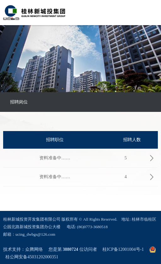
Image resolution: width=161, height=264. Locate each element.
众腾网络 (34, 249)
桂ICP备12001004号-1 (123, 249)
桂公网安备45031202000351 (31, 257)
